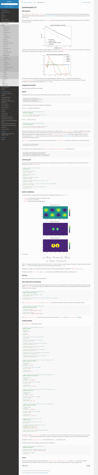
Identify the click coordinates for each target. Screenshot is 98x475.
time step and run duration (8, 67)
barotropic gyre (6, 30)
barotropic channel (6, 28)
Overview (3, 95)
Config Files (3, 15)
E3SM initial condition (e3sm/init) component (7, 102)
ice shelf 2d (5, 46)
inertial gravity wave (6, 48)
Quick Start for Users (5, 12)
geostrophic (5, 39)
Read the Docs (45, 472)
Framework (4, 79)
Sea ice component (5, 87)
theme (34, 472)
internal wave (5, 50)
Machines (3, 89)
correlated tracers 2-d (7, 32)
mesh (5, 60)
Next (88, 465)
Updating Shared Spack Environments (8, 125)
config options (6, 69)
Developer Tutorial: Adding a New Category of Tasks (7, 134)
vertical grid (6, 62)
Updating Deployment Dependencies (8, 123)
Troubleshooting (4, 113)
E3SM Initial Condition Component (8, 21)
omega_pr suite (5, 85)
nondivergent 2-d (6, 55)
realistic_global (5, 41)
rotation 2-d (5, 74)
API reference (4, 127)
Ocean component (4, 23)
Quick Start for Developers (6, 93)
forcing (5, 65)
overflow (4, 72)
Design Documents (5, 129)
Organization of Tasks (5, 99)
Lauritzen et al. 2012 (50, 15)
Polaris (10, 1)
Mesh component (4, 19)
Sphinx (28, 472)
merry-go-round (6, 53)
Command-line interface (6, 97)
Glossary (3, 139)
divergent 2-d (5, 44)
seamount (5, 76)
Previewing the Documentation (7, 118)
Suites (2, 17)
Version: (9, 6)
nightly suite (4, 83)
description (6, 57)
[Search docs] (9, 4)
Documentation (4, 115)
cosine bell (5, 34)
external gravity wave (7, 37)
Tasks (2, 14)
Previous (25, 465)
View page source (86, 2)
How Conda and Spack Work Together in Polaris (9, 121)
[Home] (22, 2)
